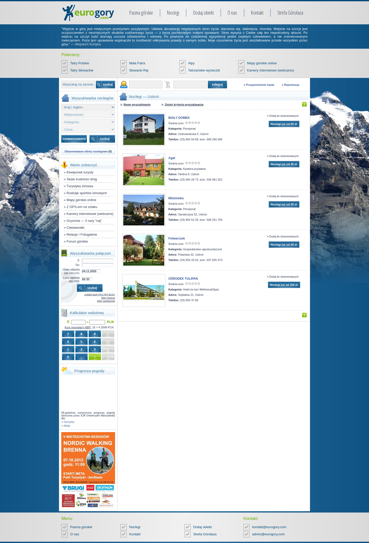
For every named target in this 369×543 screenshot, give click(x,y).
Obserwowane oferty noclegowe (86, 151)
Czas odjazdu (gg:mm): (71, 279)
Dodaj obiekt (203, 12)
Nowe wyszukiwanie (137, 104)
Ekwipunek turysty (80, 172)
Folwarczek (176, 238)
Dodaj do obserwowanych (284, 115)
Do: (78, 264)
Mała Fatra (137, 63)
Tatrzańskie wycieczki (204, 70)
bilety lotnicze (108, 298)
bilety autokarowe (106, 301)
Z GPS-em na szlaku (82, 207)
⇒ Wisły (65, 425)
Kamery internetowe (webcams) (270, 70)
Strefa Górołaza (290, 12)
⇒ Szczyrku (67, 422)
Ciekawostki (75, 227)
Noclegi (173, 12)
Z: (78, 260)
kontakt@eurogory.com (269, 527)
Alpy (191, 63)
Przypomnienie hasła (260, 84)
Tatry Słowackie (81, 70)
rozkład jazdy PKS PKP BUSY (99, 294)
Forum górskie (77, 241)
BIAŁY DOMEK (179, 118)
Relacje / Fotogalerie (82, 234)
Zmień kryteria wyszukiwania (184, 104)
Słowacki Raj (138, 70)
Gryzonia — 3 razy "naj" (84, 221)
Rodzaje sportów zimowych (87, 193)
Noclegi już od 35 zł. (284, 164)
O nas (232, 12)
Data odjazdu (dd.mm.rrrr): (71, 271)
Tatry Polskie (79, 63)
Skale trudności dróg (82, 179)
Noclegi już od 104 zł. (284, 284)
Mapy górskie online (262, 63)
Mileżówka (175, 198)
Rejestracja (291, 84)
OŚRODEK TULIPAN (183, 278)
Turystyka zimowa (80, 186)
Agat (171, 158)
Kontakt (257, 12)
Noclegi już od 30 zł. (284, 244)
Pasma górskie (141, 12)
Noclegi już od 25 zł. (284, 124)
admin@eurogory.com (268, 534)
